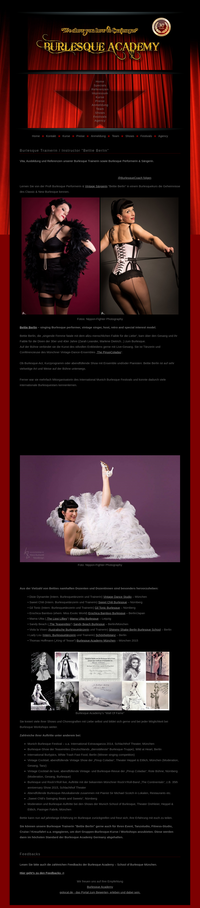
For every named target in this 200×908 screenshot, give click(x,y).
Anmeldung (100, 105)
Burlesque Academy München (96, 640)
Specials (100, 85)
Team (100, 108)
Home (100, 81)
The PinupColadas (109, 352)
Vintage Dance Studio (117, 596)
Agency (100, 120)
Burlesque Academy (100, 886)
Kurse (100, 97)
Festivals (100, 116)
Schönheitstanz (106, 635)
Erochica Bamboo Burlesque (106, 613)
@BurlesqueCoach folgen (134, 177)
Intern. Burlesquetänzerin (59, 635)
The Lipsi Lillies (57, 618)
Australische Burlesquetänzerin (69, 629)
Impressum (100, 93)
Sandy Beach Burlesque (89, 624)
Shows (100, 112)
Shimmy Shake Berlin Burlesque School (135, 629)
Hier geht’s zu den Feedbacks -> (42, 873)
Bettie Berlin (28, 327)
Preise (100, 101)
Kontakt (51, 136)
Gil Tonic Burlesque (107, 607)
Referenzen (100, 89)
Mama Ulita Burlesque (84, 618)
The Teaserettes (60, 624)
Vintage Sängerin (96, 186)
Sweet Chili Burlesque (112, 602)
